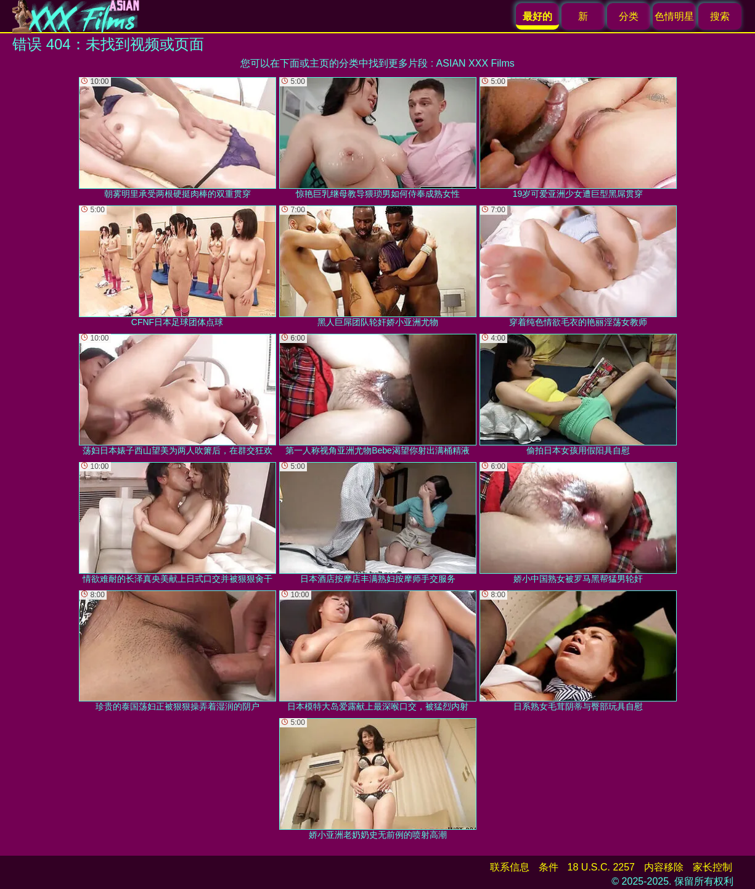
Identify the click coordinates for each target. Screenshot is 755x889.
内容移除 (664, 867)
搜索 (720, 16)
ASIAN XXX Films (475, 63)
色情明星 (674, 16)
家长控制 (712, 867)
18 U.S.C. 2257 (601, 867)
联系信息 (509, 867)
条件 (548, 867)
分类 (629, 16)
